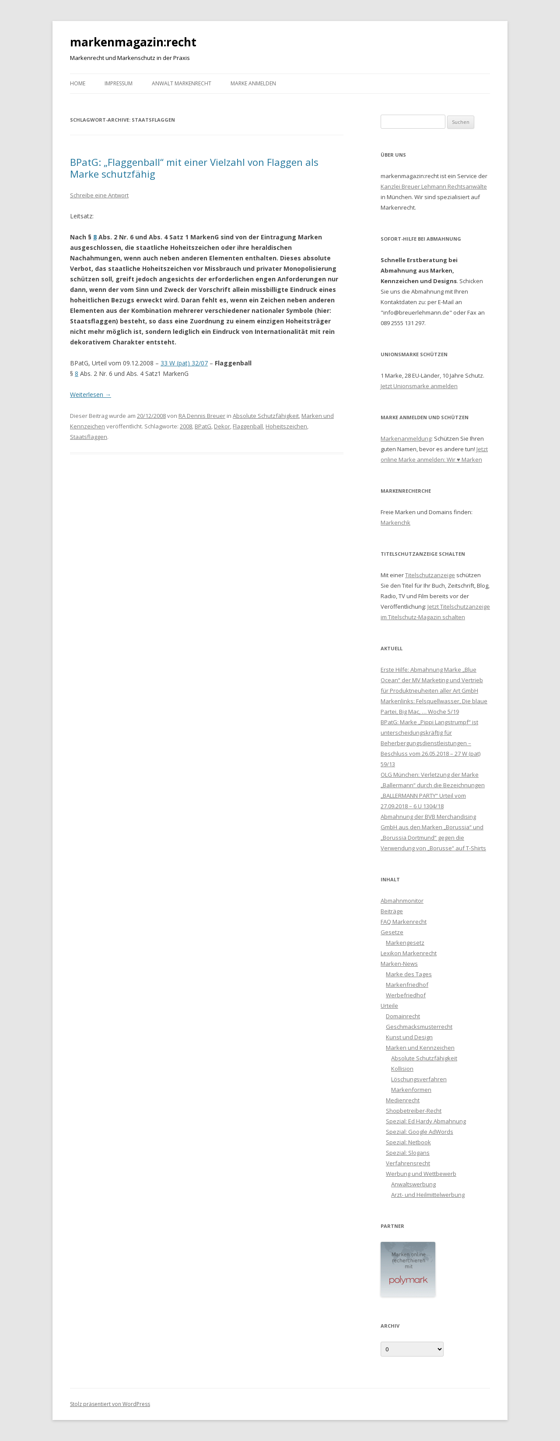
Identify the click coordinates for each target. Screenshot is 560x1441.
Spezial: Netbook (408, 1142)
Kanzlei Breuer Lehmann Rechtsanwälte (434, 186)
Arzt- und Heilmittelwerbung (428, 1195)
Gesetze (392, 932)
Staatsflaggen (88, 437)
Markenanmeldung (406, 438)
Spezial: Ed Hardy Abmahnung (426, 1121)
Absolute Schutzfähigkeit (266, 416)
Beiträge (392, 911)
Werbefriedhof (406, 995)
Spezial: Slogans (408, 1153)
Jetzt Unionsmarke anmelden (419, 386)
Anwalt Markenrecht (181, 83)
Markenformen (411, 1090)
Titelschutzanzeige (430, 575)
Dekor (222, 426)
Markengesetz (405, 943)
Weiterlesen (90, 394)
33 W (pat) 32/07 (184, 363)
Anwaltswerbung (413, 1184)
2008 (186, 426)
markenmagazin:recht (133, 42)
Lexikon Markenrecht (409, 953)
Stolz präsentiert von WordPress (110, 1404)
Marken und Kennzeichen (420, 1048)
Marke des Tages (409, 974)
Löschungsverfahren (419, 1079)
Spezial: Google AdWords (419, 1132)
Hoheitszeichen (286, 426)
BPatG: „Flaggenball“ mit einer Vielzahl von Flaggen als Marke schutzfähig (194, 167)
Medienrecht (403, 1100)
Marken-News (399, 964)
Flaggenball (248, 426)
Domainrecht (403, 1016)
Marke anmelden (253, 83)
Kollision (402, 1069)
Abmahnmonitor (402, 901)
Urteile (389, 1006)
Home (77, 83)
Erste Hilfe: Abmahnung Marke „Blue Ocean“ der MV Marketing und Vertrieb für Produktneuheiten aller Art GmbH (432, 680)
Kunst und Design (409, 1037)
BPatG (203, 426)
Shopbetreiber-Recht (413, 1111)
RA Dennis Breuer (201, 416)
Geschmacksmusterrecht (419, 1027)
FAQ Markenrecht (404, 922)
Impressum (119, 83)
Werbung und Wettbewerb (421, 1174)
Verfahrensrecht (408, 1163)
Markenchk (395, 522)
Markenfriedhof (407, 985)
